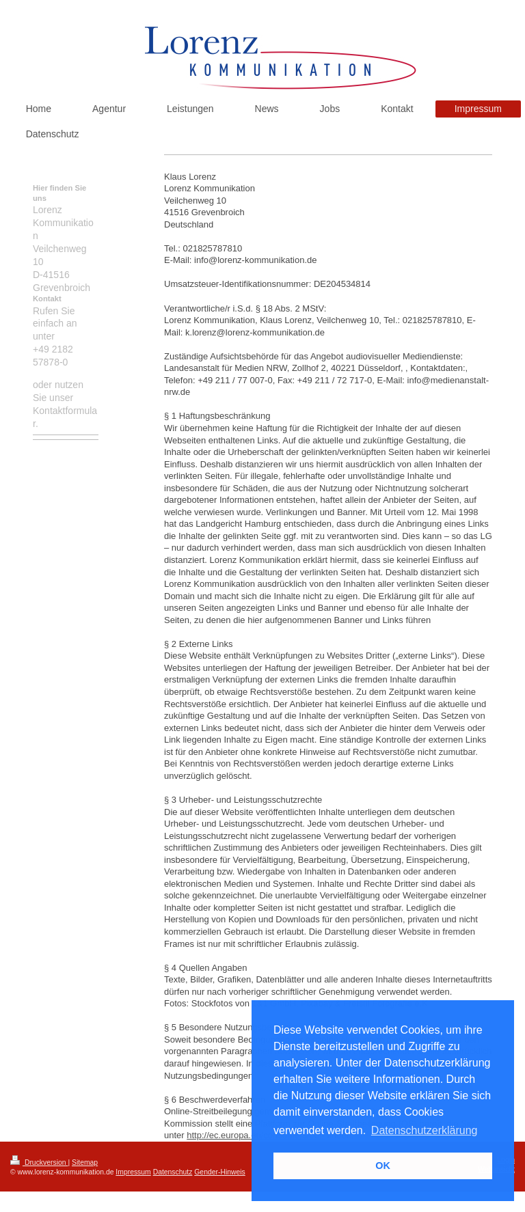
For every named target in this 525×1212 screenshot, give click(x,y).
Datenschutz (173, 1172)
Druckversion (39, 1162)
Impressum (133, 1172)
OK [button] (382, 1165)
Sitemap (85, 1162)
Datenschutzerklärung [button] (424, 1130)
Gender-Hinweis (219, 1172)
